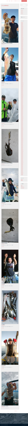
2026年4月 (22, 22)
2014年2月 (22, 155)
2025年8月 (22, 29)
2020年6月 (22, 86)
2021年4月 (22, 77)
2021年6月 (22, 75)
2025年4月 (22, 33)
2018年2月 (22, 112)
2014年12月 (22, 146)
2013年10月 (22, 159)
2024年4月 (22, 44)
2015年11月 (22, 136)
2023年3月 (22, 56)
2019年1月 (22, 102)
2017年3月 (22, 122)
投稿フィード (22, 182)
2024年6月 (22, 42)
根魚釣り (3, 81)
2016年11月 (22, 126)
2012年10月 (22, 170)
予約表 (14, 418)
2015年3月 (22, 143)
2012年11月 (22, 169)
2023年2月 (22, 57)
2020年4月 (22, 88)
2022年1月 (22, 69)
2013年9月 (22, 160)
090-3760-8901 (22, 421)
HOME (14, 417)
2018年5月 (22, 109)
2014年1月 (22, 156)
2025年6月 (22, 31)
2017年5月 (22, 120)
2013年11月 (22, 158)
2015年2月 (22, 144)
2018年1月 (22, 113)
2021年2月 (22, 79)
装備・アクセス (15, 420)
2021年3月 (22, 78)
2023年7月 (22, 52)
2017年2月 (22, 123)
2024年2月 (22, 46)
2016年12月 (22, 125)
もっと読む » (3, 205)
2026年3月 (22, 23)
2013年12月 (22, 157)
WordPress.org (22, 184)
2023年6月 (22, 53)
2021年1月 (22, 80)
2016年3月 (22, 132)
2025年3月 (22, 34)
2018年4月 (22, 110)
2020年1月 (22, 91)
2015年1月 (22, 145)
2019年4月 (22, 99)
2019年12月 (22, 92)
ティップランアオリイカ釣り (7, 43)
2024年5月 (22, 43)
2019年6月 (22, 97)
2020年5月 (22, 87)
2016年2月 (22, 133)
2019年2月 (22, 101)
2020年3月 (22, 89)
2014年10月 (22, 148)
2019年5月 (22, 98)
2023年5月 (22, 54)
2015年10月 (22, 137)
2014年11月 (22, 147)
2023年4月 (22, 55)
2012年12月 (22, 168)
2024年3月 (22, 45)
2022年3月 (22, 67)
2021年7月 (22, 74)
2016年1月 (22, 134)
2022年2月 (22, 68)
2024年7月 (22, 41)
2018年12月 (22, 103)
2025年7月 (22, 30)
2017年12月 (22, 114)
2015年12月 (22, 135)
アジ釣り (3, 283)
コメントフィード (22, 183)
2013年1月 (22, 167)
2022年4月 (22, 66)
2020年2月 (22, 90)
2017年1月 (22, 124)
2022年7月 (22, 63)
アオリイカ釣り (4, 242)
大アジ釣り (4, 202)
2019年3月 (22, 100)
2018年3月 (22, 111)
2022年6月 (22, 64)
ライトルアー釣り (5, 405)
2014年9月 (22, 149)
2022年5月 (22, 65)
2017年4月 (22, 121)
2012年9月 (22, 171)
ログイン (22, 181)
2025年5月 (22, 32)
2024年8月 (22, 40)
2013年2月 (22, 166)
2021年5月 (22, 76)
